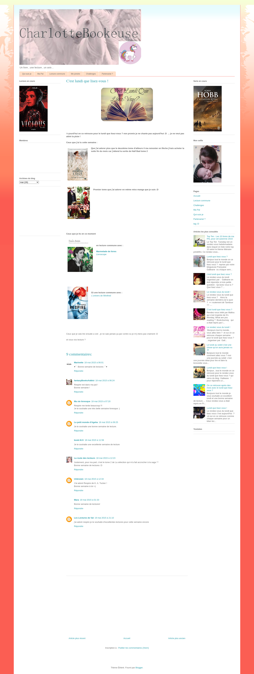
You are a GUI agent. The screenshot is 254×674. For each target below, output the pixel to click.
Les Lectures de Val (84, 518)
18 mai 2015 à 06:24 (105, 380)
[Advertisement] (127, 605)
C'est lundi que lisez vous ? (219, 309)
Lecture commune (57, 74)
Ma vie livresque (82, 401)
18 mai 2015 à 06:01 (94, 362)
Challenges (91, 74)
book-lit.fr (79, 440)
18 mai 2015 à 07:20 (100, 401)
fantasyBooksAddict (84, 380)
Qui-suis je (26, 74)
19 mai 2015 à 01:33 (89, 500)
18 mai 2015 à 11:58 (94, 440)
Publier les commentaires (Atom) (133, 648)
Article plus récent (77, 638)
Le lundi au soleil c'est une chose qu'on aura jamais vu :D (219, 347)
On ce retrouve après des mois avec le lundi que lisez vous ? (219, 388)
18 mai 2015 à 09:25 (108, 422)
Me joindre (75, 74)
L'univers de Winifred (101, 295)
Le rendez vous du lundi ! (218, 327)
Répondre (78, 371)
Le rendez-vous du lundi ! (218, 292)
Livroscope (101, 254)
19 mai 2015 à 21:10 (104, 518)
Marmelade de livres (106, 251)
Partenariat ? (107, 74)
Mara (76, 500)
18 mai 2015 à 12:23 (105, 458)
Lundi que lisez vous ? (217, 256)
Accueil (126, 638)
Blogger (139, 667)
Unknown (79, 479)
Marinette (78, 362)
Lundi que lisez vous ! (217, 367)
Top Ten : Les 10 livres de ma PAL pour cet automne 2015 (220, 237)
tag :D (196, 224)
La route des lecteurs (84, 458)
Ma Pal (40, 74)
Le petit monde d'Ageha (86, 422)
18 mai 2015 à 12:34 (94, 479)
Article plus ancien (176, 638)
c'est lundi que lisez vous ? (219, 274)
